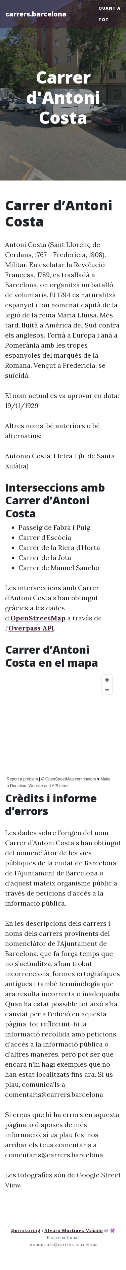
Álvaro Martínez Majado (73, 1230)
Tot (103, 19)
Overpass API (31, 628)
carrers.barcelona (36, 13)
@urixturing (25, 1230)
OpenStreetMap (38, 618)
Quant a (109, 8)
